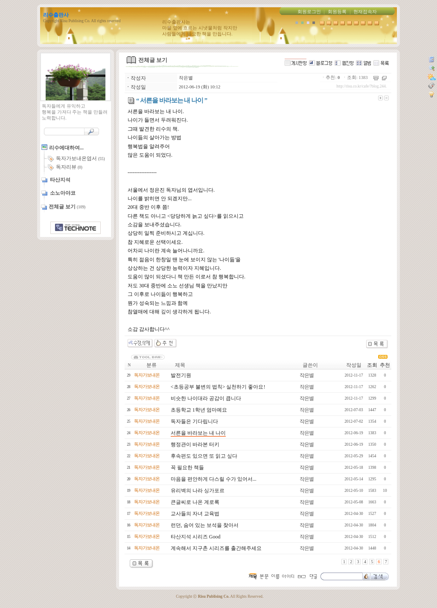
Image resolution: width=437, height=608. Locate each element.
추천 (385, 365)
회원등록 (337, 11)
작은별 (186, 78)
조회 (372, 365)
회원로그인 (309, 11)
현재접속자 (365, 11)
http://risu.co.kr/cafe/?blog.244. (361, 86)
